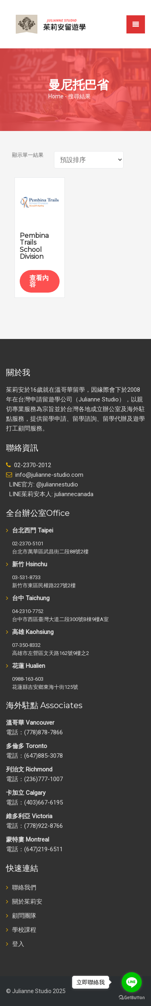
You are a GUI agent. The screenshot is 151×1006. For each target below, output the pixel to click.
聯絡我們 (24, 887)
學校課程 (24, 929)
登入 (18, 944)
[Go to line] (132, 982)
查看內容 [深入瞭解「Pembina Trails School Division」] (39, 281)
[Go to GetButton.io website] (132, 997)
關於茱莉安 (27, 901)
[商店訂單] (89, 159)
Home (56, 96)
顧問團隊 (24, 915)
